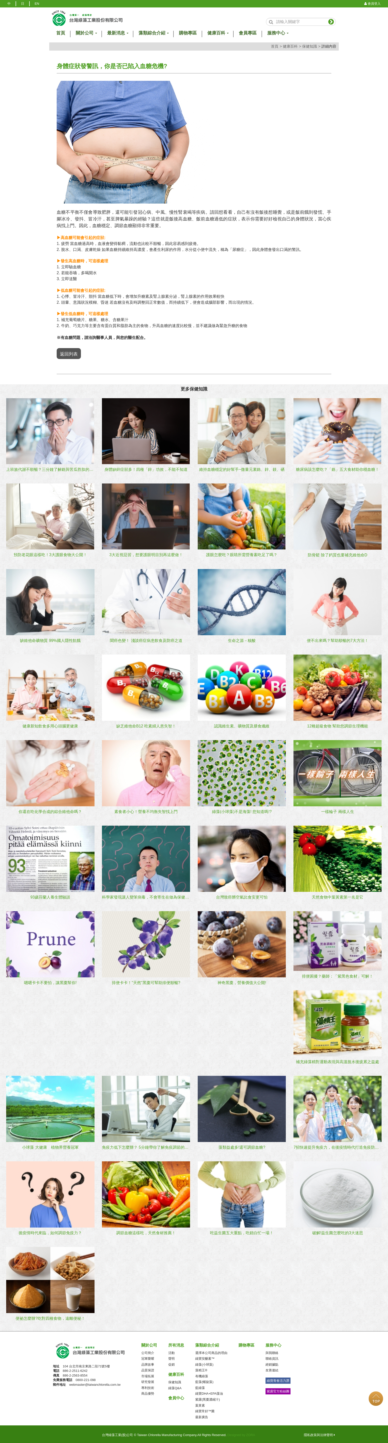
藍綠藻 (200, 1385)
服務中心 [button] (277, 33)
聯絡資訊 (272, 1356)
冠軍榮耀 (147, 1356)
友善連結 (272, 1368)
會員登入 (372, 3)
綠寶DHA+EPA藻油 (209, 1391)
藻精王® (201, 1368)
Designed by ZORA (241, 1433)
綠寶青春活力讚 (278, 1378)
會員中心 (176, 1396)
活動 (171, 1350)
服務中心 (273, 1343)
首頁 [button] (60, 33)
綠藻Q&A (174, 1385)
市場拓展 (147, 1374)
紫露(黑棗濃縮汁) (207, 1397)
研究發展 (147, 1380)
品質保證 (147, 1368)
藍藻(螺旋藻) (204, 1380)
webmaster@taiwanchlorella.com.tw (95, 1382)
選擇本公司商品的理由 (211, 1350)
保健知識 (309, 46)
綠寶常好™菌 (205, 1409)
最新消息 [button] (117, 33)
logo (87, 18)
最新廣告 (201, 1414)
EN (37, 3)
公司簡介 (147, 1350)
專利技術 (147, 1385)
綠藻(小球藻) (204, 1362)
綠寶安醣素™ (205, 1356)
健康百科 (290, 46)
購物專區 (188, 33)
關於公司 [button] (86, 33)
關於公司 (149, 1343)
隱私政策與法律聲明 (319, 1433)
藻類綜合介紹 (207, 1343)
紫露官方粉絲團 (278, 1389)
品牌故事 (147, 1362)
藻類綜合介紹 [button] (153, 33)
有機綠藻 (201, 1374)
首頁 (274, 46)
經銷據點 (272, 1362)
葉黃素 (200, 1403)
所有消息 (176, 1343)
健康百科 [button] (217, 33)
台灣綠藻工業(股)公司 (95, 1348)
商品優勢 (147, 1391)
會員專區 (248, 33)
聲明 (171, 1356)
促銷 (171, 1362)
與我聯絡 (272, 1350)
